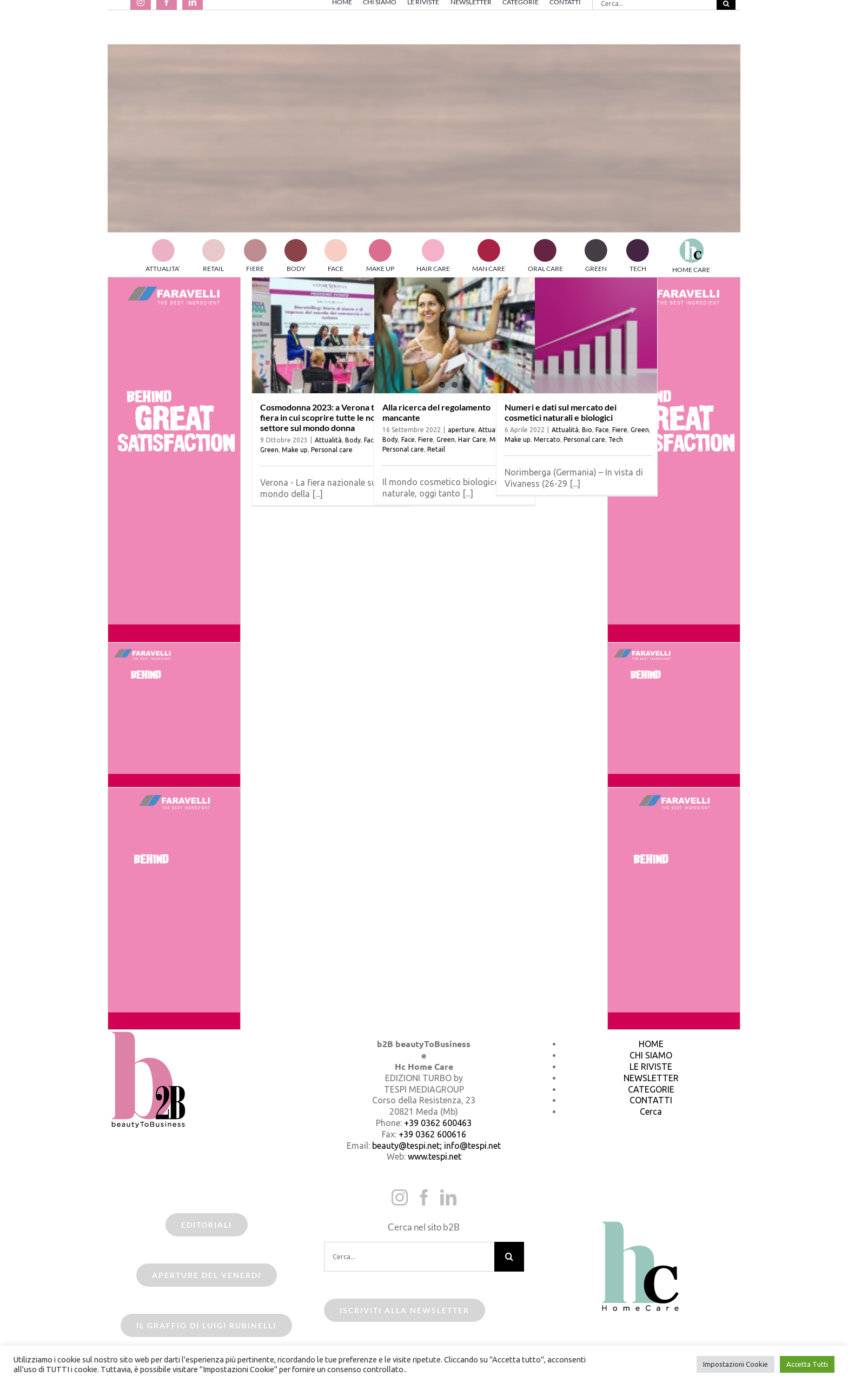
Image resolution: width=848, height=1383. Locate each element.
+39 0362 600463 (438, 1123)
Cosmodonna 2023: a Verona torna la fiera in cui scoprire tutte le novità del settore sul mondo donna (331, 417)
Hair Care (472, 439)
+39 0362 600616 (432, 1134)
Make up (295, 449)
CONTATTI (651, 1100)
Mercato (547, 439)
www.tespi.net (434, 1156)
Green (269, 449)
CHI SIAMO (651, 1055)
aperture (461, 429)
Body (353, 440)
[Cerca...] (409, 1257)
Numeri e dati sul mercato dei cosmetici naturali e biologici (561, 412)
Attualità (328, 440)
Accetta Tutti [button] (807, 1364)
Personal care (332, 449)
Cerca (651, 1111)
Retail (436, 449)
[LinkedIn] (448, 1197)
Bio (587, 429)
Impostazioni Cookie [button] (735, 1364)
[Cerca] (509, 1257)
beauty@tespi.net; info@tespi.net (436, 1145)
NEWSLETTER (651, 1078)
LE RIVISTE (651, 1066)
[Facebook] (424, 1197)
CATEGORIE (651, 1089)
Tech (615, 439)
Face (408, 439)
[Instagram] (400, 1197)
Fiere (425, 439)
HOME (651, 1044)
